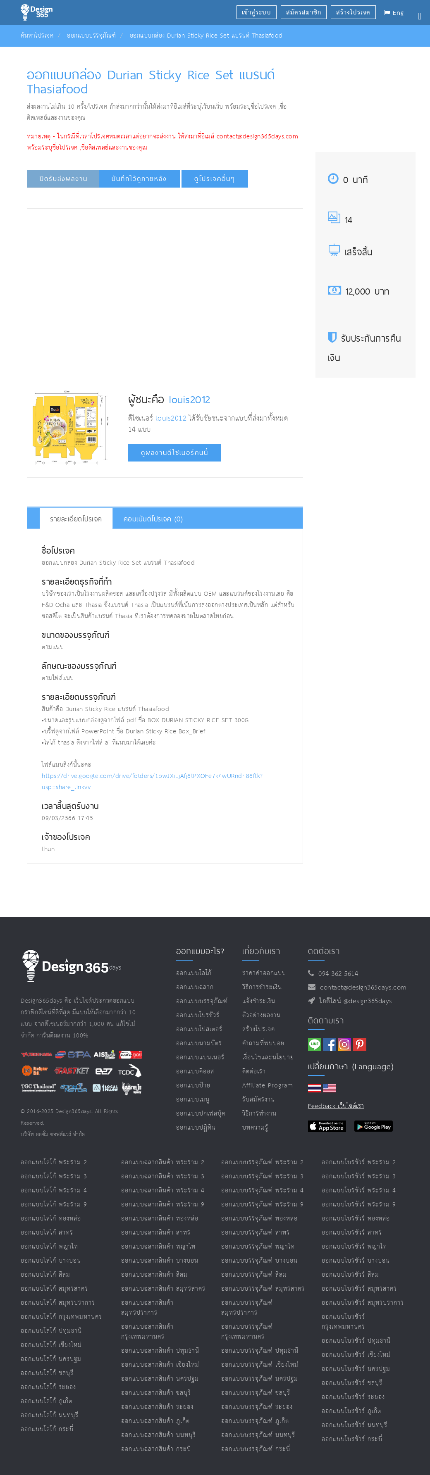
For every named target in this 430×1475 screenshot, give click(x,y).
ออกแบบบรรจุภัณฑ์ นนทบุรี (258, 1435)
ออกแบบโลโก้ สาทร (47, 1232)
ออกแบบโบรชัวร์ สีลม (350, 1274)
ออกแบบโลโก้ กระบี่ (47, 1429)
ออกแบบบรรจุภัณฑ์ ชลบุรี (255, 1393)
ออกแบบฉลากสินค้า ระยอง (157, 1407)
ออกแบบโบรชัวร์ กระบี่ (352, 1439)
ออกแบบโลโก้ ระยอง (48, 1387)
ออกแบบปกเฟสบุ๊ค (200, 1113)
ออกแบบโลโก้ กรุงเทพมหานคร (61, 1317)
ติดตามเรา (326, 1020)
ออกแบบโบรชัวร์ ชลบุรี (352, 1383)
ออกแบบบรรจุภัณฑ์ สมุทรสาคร (263, 1288)
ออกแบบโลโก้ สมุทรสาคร (54, 1288)
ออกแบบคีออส (195, 1071)
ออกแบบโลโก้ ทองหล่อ (51, 1218)
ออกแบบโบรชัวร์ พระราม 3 (359, 1176)
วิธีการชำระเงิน (262, 987)
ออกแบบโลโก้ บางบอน (51, 1260)
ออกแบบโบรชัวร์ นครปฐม (356, 1369)
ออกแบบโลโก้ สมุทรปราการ (58, 1302)
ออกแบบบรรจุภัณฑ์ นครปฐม (259, 1379)
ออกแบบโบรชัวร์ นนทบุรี (354, 1425)
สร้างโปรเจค (258, 1029)
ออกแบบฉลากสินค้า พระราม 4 (163, 1190)
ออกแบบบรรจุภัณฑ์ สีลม (254, 1274)
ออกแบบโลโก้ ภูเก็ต (46, 1401)
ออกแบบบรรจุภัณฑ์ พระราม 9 (262, 1204)
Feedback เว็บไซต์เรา (336, 1106)
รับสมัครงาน (258, 1099)
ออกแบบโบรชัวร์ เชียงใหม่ (356, 1355)
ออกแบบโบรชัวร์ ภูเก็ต (351, 1411)
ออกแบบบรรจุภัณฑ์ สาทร (255, 1232)
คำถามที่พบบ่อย (263, 1043)
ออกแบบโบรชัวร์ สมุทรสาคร (359, 1288)
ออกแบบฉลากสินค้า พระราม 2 (163, 1162)
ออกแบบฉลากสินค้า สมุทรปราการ (147, 1307)
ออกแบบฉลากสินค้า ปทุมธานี (160, 1350)
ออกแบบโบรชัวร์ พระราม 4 (359, 1190)
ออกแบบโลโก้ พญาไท (49, 1246)
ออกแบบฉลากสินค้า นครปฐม (160, 1379)
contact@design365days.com (361, 988)
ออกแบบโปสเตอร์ (199, 1029)
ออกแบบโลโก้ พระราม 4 (54, 1190)
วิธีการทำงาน (259, 1113)
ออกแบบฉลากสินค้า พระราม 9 (163, 1204)
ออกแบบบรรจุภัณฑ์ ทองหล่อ (259, 1218)
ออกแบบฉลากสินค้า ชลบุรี (156, 1393)
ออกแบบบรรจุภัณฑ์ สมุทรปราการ (247, 1307)
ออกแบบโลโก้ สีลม (45, 1274)
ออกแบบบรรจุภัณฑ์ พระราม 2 (262, 1162)
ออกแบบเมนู (193, 1099)
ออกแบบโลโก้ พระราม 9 (54, 1204)
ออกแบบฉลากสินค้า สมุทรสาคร (163, 1288)
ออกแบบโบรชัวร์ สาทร (352, 1232)
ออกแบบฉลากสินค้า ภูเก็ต (155, 1421)
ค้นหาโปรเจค (37, 35)
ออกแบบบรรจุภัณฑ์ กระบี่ (255, 1449)
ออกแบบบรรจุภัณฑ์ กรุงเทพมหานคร (247, 1331)
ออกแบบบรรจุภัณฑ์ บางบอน (259, 1260)
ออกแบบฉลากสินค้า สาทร (156, 1232)
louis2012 (189, 399)
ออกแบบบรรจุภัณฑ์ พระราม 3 (262, 1176)
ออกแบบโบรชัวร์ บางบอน (356, 1260)
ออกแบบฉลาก (195, 987)
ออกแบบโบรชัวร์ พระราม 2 (359, 1162)
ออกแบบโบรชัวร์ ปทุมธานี (356, 1341)
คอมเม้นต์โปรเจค (153, 519)
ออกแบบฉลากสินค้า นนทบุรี (158, 1435)
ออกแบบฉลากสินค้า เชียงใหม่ (160, 1364)
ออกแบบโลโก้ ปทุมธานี (51, 1331)
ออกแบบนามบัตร (199, 1043)
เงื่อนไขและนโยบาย (268, 1057)
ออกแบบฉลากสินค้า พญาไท (158, 1246)
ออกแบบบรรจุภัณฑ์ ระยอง (257, 1407)
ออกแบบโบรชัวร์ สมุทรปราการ (363, 1302)
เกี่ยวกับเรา (261, 951)
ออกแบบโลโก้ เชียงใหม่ (51, 1345)
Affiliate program (267, 1085)
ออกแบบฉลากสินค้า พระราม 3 (163, 1176)
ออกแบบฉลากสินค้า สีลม (154, 1274)
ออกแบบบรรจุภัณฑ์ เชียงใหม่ (260, 1364)
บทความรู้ (255, 1127)
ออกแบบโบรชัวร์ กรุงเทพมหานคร (343, 1321)
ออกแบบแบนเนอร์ (200, 1057)
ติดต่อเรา (254, 1071)
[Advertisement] (180, 239)
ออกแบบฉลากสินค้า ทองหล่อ (159, 1218)
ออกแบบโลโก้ (194, 973)
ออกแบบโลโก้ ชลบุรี (47, 1373)
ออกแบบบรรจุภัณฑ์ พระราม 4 (262, 1190)
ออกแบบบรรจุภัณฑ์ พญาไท (258, 1246)
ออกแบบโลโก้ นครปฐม (51, 1359)
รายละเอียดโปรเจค (76, 519)
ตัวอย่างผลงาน (261, 1015)
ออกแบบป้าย (193, 1085)
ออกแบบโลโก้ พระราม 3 (54, 1176)
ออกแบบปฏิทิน (196, 1127)
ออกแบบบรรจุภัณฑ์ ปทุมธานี (260, 1350)
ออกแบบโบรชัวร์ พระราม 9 (359, 1204)
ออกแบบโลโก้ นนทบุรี (50, 1415)
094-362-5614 (336, 974)
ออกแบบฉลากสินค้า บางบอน (159, 1260)
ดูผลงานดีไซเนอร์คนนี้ (174, 452)
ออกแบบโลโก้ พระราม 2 (54, 1162)
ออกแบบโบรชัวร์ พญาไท (354, 1246)
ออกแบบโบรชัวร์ (198, 1015)
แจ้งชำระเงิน (258, 1001)
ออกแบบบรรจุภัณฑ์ (91, 35)
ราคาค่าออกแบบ (264, 973)
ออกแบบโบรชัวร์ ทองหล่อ (356, 1218)
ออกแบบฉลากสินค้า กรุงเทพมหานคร (147, 1331)
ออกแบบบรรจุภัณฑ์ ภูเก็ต (255, 1421)
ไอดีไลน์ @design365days (353, 1001)
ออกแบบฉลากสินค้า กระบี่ (156, 1449)
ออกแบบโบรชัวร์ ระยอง (353, 1397)
